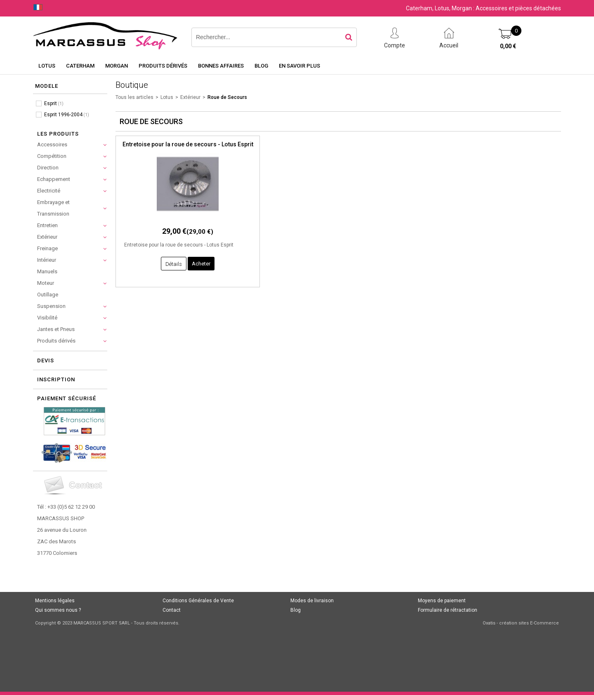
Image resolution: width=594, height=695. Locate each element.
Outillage (47, 294)
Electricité (48, 191)
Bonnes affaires (221, 66)
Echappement (53, 179)
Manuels (47, 271)
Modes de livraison (312, 600)
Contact (172, 610)
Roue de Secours (227, 97)
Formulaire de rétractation (447, 610)
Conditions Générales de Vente (198, 600)
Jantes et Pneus (56, 329)
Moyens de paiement (442, 600)
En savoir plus (299, 66)
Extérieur (47, 237)
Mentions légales (55, 600)
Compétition (51, 156)
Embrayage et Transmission (53, 208)
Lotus (46, 66)
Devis (45, 360)
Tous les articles (134, 97)
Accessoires (52, 144)
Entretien (47, 225)
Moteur (45, 283)
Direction (48, 167)
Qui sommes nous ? (58, 610)
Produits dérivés (163, 66)
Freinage (47, 248)
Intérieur (46, 260)
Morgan (116, 66)
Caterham (80, 66)
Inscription (56, 379)
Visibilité (47, 318)
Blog (261, 66)
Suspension (51, 306)
